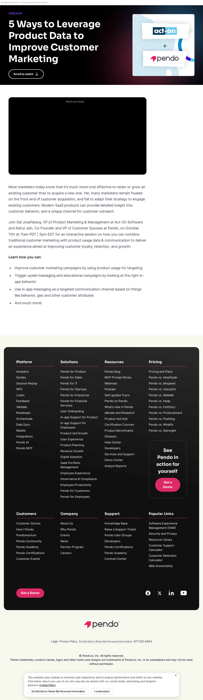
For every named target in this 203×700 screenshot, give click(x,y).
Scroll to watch (26, 74)
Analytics (22, 371)
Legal (54, 641)
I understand (101, 691)
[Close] (176, 675)
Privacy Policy (68, 641)
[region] (101, 685)
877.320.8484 (143, 641)
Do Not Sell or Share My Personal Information (58, 691)
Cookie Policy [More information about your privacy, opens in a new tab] (47, 685)
